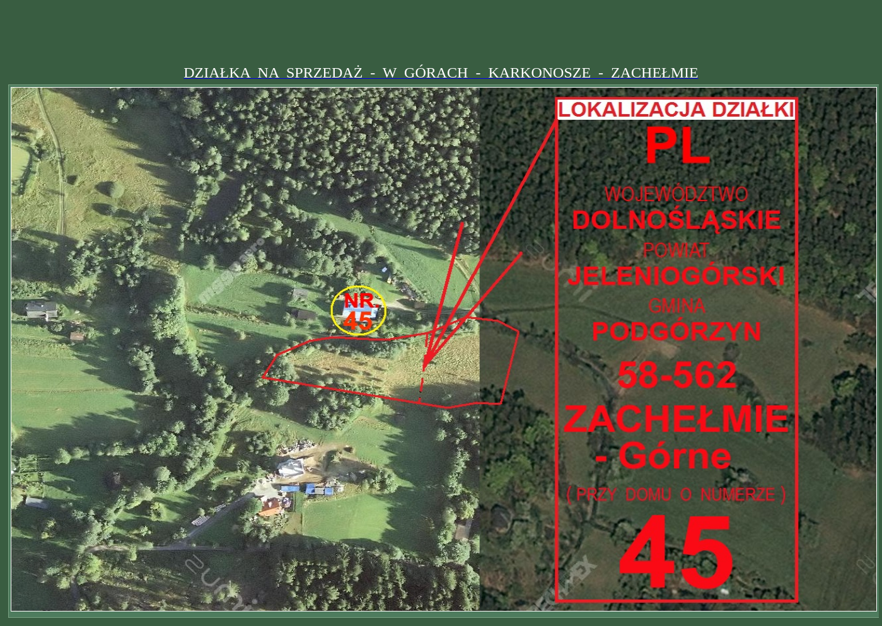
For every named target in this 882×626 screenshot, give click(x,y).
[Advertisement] (441, 33)
